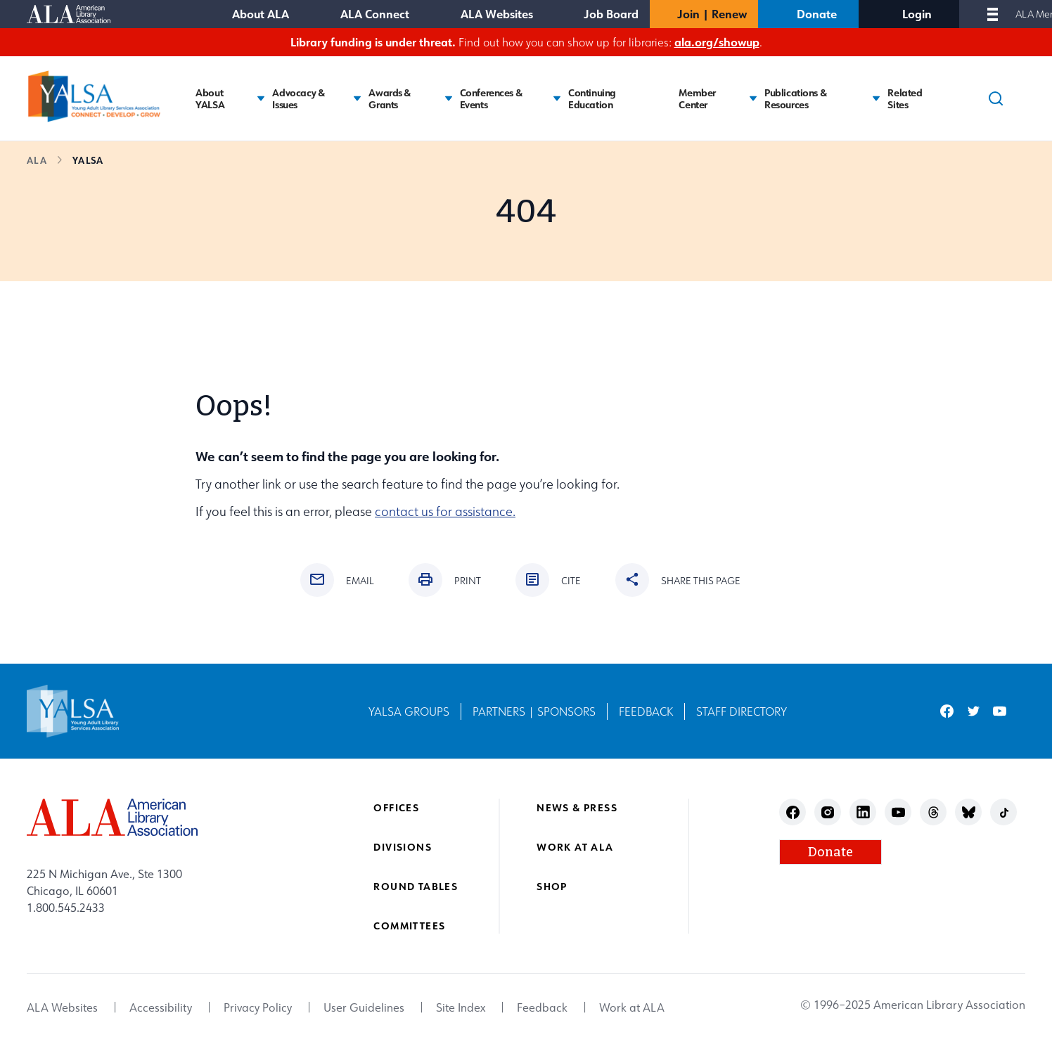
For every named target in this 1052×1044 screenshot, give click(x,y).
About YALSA (209, 98)
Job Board (611, 13)
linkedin (863, 812)
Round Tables (415, 886)
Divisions (402, 846)
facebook (947, 711)
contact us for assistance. (445, 511)
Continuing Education (592, 98)
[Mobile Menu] (992, 14)
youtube (999, 711)
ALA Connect (374, 13)
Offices (396, 807)
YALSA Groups (408, 711)
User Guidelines (363, 1007)
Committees (409, 925)
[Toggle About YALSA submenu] (260, 98)
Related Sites (904, 98)
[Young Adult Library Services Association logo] (94, 96)
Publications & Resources (795, 98)
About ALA (260, 13)
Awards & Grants (389, 98)
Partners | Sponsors (534, 711)
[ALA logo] (112, 817)
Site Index (460, 1007)
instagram (828, 812)
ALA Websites (497, 13)
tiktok (1004, 812)
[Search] (996, 98)
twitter (973, 711)
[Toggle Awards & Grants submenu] (448, 98)
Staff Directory (741, 711)
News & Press (577, 807)
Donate (817, 13)
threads (933, 812)
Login (917, 13)
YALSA (88, 160)
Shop (552, 886)
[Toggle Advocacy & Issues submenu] (357, 98)
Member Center (697, 98)
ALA (37, 160)
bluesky (968, 812)
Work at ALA (575, 846)
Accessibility (160, 1007)
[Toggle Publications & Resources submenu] (876, 98)
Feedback (646, 711)
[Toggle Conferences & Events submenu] (556, 98)
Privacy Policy (258, 1007)
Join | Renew (712, 13)
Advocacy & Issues (298, 98)
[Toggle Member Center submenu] (753, 98)
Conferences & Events (491, 98)
